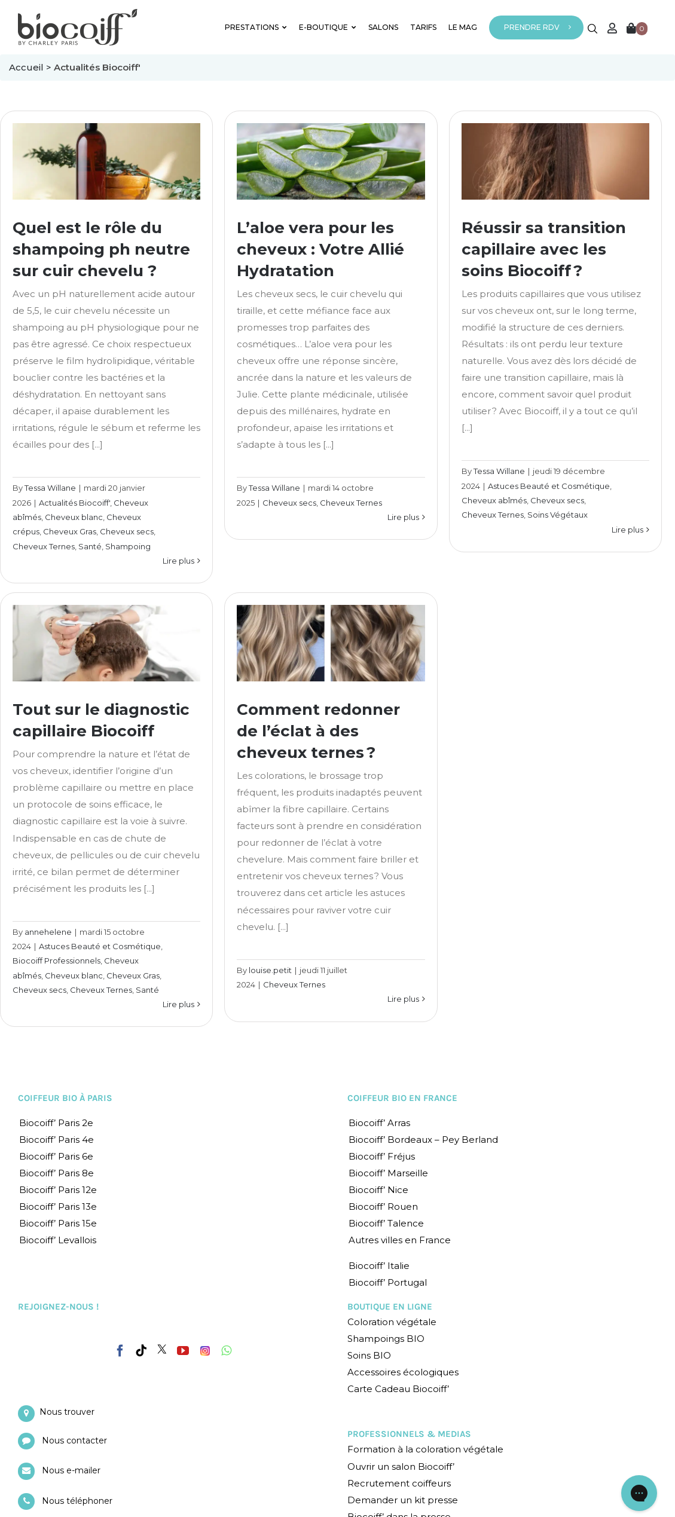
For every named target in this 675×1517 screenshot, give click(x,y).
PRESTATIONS (256, 27)
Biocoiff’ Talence (386, 1223)
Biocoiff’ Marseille (388, 1173)
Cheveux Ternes (44, 546)
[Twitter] (162, 1349)
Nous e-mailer (71, 1470)
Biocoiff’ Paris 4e (56, 1139)
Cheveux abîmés (494, 500)
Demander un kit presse (402, 1500)
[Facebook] (120, 1348)
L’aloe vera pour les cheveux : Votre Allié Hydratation (320, 249)
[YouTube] (183, 1351)
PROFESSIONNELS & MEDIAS (409, 1434)
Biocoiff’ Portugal (388, 1282)
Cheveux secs (127, 531)
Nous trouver (66, 1411)
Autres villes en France (400, 1240)
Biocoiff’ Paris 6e (56, 1156)
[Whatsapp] (226, 1351)
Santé (90, 546)
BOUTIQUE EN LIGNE (389, 1306)
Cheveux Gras (69, 531)
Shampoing (128, 546)
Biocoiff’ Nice (378, 1189)
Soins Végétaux (557, 514)
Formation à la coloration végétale (425, 1449)
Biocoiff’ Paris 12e (58, 1189)
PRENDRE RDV (532, 27)
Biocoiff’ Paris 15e (58, 1223)
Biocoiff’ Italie (379, 1265)
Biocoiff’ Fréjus (382, 1156)
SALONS (383, 27)
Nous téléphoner (77, 1500)
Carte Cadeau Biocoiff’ (398, 1388)
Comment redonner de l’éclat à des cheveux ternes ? (318, 731)
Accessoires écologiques (403, 1372)
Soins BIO (369, 1355)
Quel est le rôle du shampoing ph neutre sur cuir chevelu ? (101, 249)
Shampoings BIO (385, 1338)
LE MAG (462, 27)
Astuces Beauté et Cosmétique (549, 486)
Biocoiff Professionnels (56, 960)
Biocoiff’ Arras (379, 1122)
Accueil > (31, 67)
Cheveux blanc (74, 517)
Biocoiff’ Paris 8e (56, 1173)
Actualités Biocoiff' (74, 502)
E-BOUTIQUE (327, 27)
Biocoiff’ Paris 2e (56, 1122)
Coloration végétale (391, 1322)
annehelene (48, 932)
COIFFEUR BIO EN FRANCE (402, 1098)
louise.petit (270, 970)
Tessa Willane (50, 488)
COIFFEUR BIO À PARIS (65, 1098)
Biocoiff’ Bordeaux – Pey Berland (423, 1139)
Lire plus (178, 560)
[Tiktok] (141, 1351)
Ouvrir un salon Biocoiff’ (400, 1466)
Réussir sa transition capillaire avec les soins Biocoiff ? (544, 249)
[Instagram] (205, 1348)
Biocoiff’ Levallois (57, 1240)
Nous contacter (74, 1440)
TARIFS (423, 27)
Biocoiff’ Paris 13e (58, 1206)
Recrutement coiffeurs (399, 1483)
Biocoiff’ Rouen (383, 1206)
